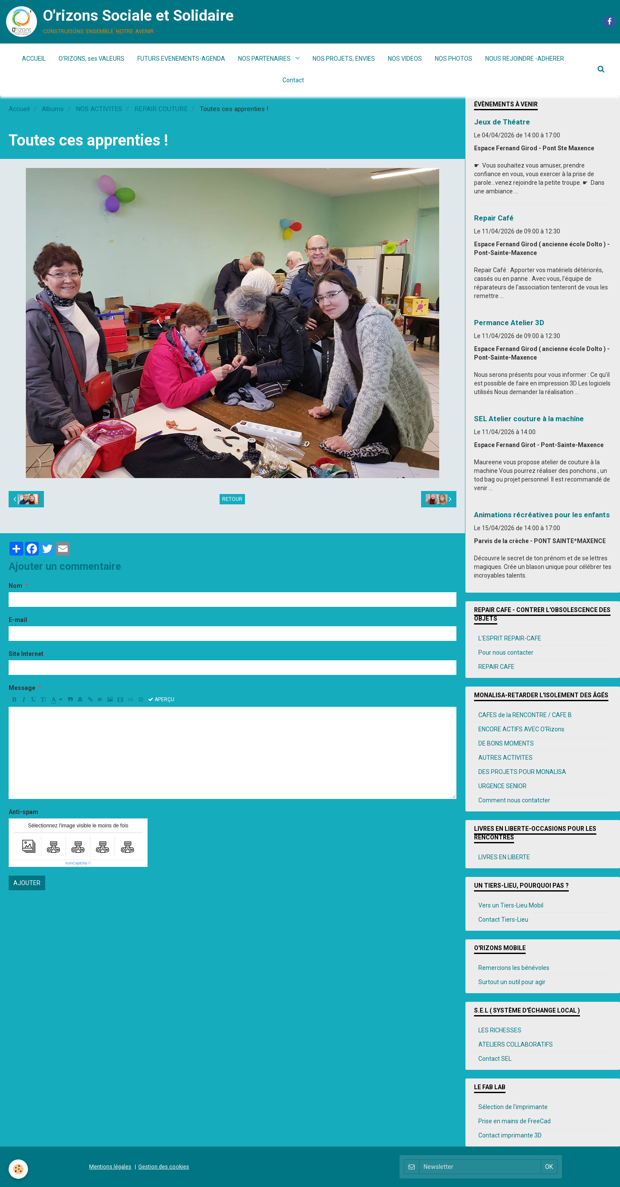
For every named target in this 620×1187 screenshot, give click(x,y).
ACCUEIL (34, 58)
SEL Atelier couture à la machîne (529, 418)
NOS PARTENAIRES (265, 58)
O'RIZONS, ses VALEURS (91, 58)
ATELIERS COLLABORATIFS (515, 1044)
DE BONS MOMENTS (506, 743)
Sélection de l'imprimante (513, 1106)
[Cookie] (18, 1169)
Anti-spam (23, 811)
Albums (53, 109)
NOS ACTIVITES (99, 109)
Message (22, 687)
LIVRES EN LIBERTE (504, 857)
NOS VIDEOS (405, 58)
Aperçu (161, 699)
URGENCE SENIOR (502, 786)
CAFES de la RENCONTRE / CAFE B (525, 715)
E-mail (18, 619)
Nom (15, 585)
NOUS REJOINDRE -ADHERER (524, 58)
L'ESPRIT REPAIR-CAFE (509, 638)
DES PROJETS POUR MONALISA (522, 771)
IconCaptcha (76, 863)
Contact (293, 80)
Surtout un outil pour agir (512, 982)
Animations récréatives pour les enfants (542, 514)
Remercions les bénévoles (513, 967)
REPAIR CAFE (496, 666)
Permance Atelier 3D (509, 322)
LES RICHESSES (499, 1030)
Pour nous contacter (505, 652)
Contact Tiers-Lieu (503, 919)
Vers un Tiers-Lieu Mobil (510, 905)
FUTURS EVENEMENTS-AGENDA (181, 58)
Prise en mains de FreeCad (514, 1121)
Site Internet (26, 653)
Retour (232, 499)
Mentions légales (110, 1166)
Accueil (19, 109)
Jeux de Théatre (502, 122)
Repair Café (494, 218)
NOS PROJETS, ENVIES (344, 58)
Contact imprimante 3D (510, 1135)
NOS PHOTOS (453, 58)
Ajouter (26, 882)
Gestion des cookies (163, 1166)
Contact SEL (495, 1058)
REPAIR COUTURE (161, 109)
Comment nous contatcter (514, 800)
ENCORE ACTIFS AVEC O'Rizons (521, 729)
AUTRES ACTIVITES (505, 757)
